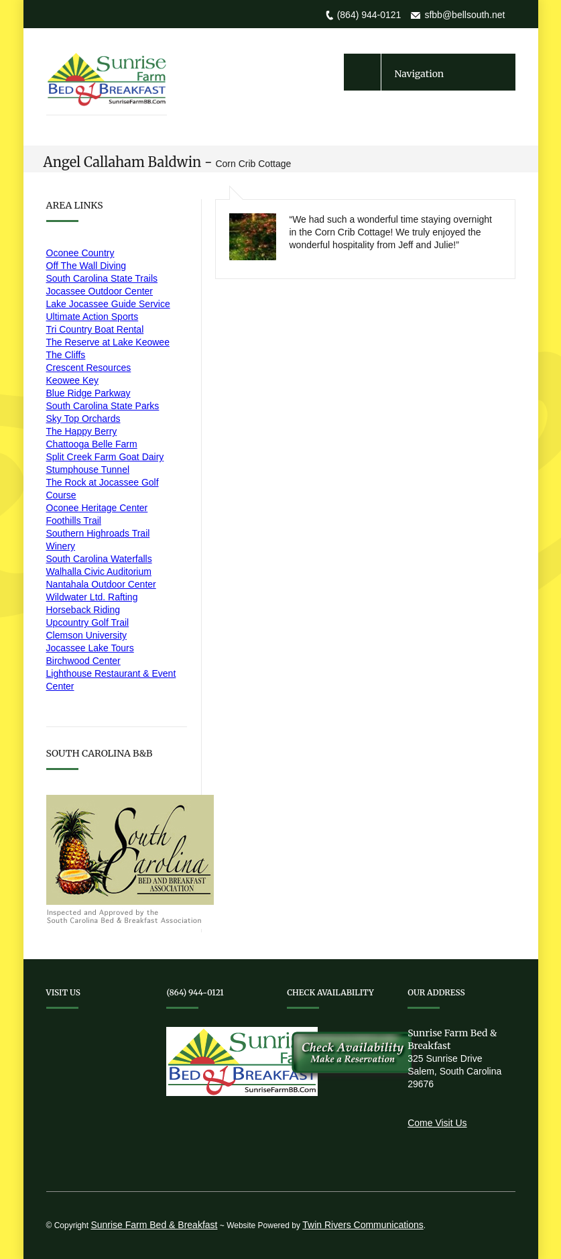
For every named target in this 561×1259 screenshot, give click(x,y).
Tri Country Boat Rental (95, 329)
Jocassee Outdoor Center (99, 291)
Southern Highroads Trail (98, 533)
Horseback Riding (83, 609)
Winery (61, 546)
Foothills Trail (73, 520)
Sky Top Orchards (83, 418)
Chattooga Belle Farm (91, 444)
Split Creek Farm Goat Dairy (105, 456)
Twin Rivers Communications (363, 1224)
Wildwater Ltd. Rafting (92, 597)
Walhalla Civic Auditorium (98, 571)
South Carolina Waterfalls (99, 558)
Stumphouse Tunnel (88, 469)
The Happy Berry (81, 431)
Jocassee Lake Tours (90, 648)
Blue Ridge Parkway (88, 393)
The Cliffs (66, 354)
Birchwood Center (83, 660)
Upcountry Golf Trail (87, 622)
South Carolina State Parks (103, 405)
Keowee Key (72, 380)
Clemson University (86, 635)
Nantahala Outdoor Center (101, 584)
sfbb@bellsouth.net (464, 14)
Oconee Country (80, 253)
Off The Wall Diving (86, 265)
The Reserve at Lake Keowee (108, 342)
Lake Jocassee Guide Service (108, 303)
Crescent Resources (88, 367)
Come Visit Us (437, 1122)
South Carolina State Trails (102, 278)
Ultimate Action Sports (92, 316)
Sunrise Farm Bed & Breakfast (153, 1224)
